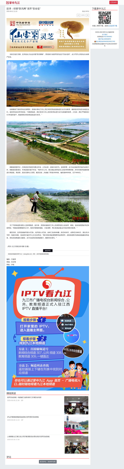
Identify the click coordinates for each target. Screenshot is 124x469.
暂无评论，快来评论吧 (48, 462)
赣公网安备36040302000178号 (104, 41)
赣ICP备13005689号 (104, 39)
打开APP (113, 2)
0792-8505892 (107, 36)
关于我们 (104, 34)
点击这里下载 (112, 26)
